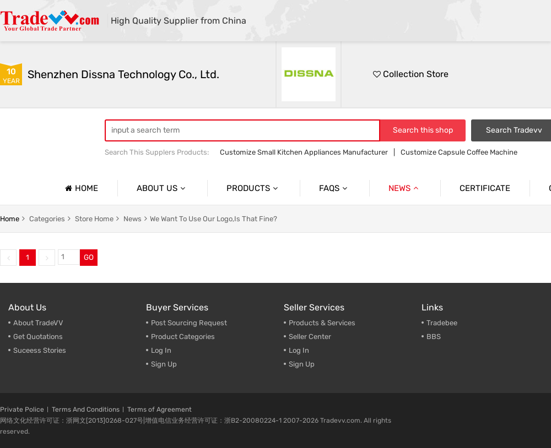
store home (94, 219)
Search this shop (423, 130)
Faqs (334, 188)
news (132, 219)
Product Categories (183, 336)
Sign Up (302, 364)
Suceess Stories (39, 350)
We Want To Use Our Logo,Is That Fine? (213, 219)
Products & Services (322, 323)
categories (47, 219)
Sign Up (164, 364)
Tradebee (441, 323)
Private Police (22, 409)
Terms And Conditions (86, 409)
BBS (433, 336)
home (9, 219)
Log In (161, 350)
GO (89, 257)
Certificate (485, 188)
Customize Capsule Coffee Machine (459, 152)
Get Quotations (38, 336)
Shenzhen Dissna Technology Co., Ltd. (123, 74)
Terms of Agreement (159, 409)
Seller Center (310, 336)
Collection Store (411, 74)
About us (162, 188)
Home (80, 188)
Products (253, 188)
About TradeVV (38, 323)
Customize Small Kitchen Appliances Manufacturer (304, 152)
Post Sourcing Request (189, 323)
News (404, 188)
